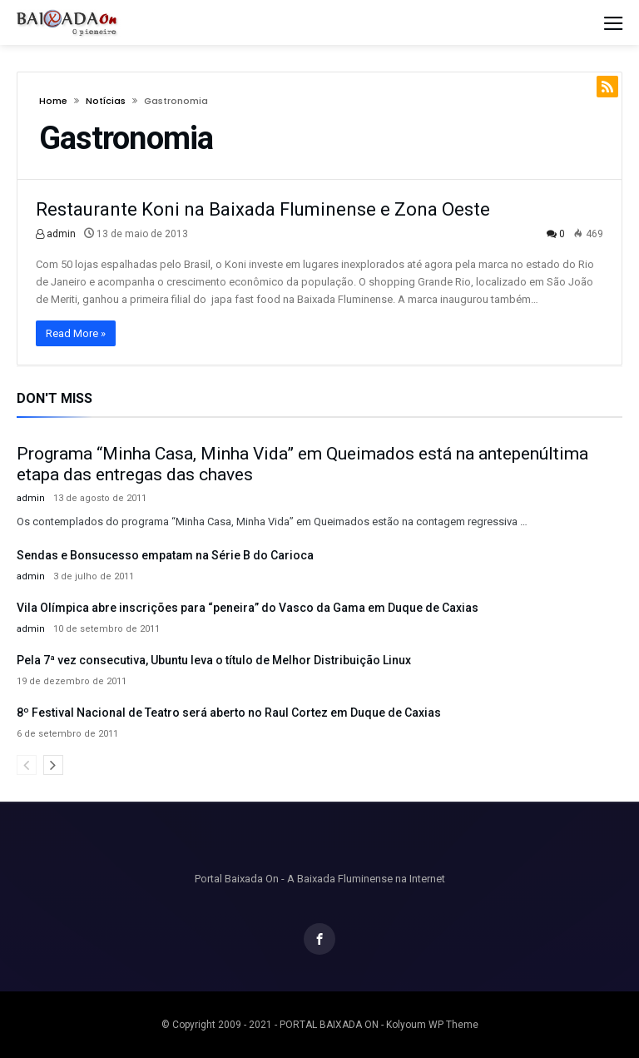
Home (53, 100)
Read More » (76, 333)
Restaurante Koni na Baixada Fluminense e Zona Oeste (263, 209)
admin (56, 234)
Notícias (106, 100)
